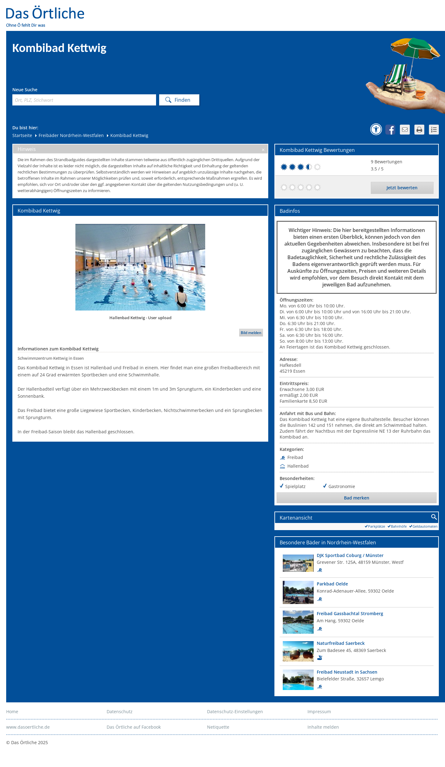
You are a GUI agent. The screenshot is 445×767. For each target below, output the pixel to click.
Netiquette (218, 727)
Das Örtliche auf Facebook (134, 727)
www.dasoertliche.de (28, 727)
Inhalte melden (323, 727)
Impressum (319, 711)
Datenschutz (120, 711)
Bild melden (251, 332)
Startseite (22, 135)
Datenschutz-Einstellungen (235, 711)
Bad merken (356, 498)
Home (12, 711)
